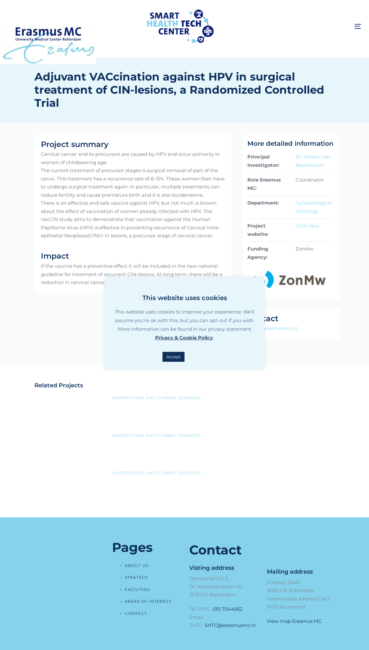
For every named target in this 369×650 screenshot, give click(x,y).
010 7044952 (228, 609)
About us (137, 565)
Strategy (136, 577)
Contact (136, 613)
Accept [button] (173, 356)
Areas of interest (148, 601)
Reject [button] (197, 356)
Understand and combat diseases (156, 397)
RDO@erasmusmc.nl (272, 328)
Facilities (137, 589)
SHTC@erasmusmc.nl (230, 625)
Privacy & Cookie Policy (184, 338)
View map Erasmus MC (294, 621)
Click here (307, 226)
